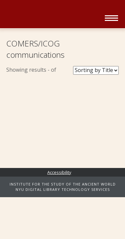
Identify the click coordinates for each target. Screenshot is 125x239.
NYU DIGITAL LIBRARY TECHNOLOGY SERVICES (63, 189)
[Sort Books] (96, 70)
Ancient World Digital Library (53, 15)
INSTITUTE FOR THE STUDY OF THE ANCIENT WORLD (63, 184)
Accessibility (59, 172)
